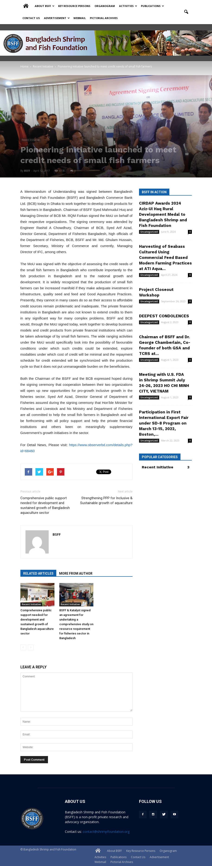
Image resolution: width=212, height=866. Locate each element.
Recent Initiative (31, 140)
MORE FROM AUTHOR (75, 573)
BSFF (27, 170)
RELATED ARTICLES (38, 573)
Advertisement (57, 18)
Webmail (79, 18)
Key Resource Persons (74, 6)
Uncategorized (149, 231)
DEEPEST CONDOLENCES (164, 316)
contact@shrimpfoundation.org (106, 831)
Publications (152, 6)
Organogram (105, 6)
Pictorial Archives (104, 18)
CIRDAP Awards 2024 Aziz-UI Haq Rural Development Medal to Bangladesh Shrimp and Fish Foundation (163, 214)
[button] (186, 12)
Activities (128, 6)
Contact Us (31, 18)
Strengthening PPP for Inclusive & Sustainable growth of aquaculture (106, 500)
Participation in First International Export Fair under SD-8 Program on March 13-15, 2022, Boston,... (163, 423)
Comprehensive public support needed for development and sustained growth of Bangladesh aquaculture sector (45, 505)
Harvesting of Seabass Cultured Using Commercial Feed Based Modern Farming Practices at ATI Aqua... (165, 257)
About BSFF (44, 6)
